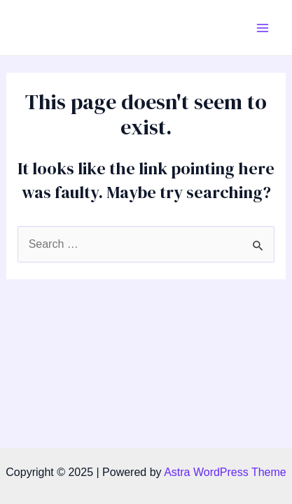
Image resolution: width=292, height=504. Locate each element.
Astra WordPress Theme (225, 472)
